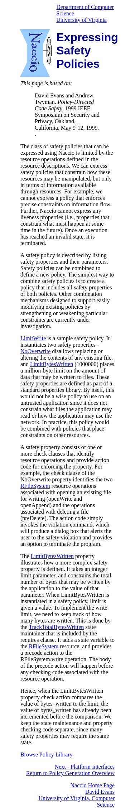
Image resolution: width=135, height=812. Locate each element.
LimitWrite (33, 338)
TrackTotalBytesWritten (56, 627)
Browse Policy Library (46, 754)
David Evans (100, 792)
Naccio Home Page (93, 785)
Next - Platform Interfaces (85, 767)
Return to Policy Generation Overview (70, 773)
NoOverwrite (35, 351)
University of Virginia (81, 20)
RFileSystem (35, 486)
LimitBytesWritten (51, 364)
